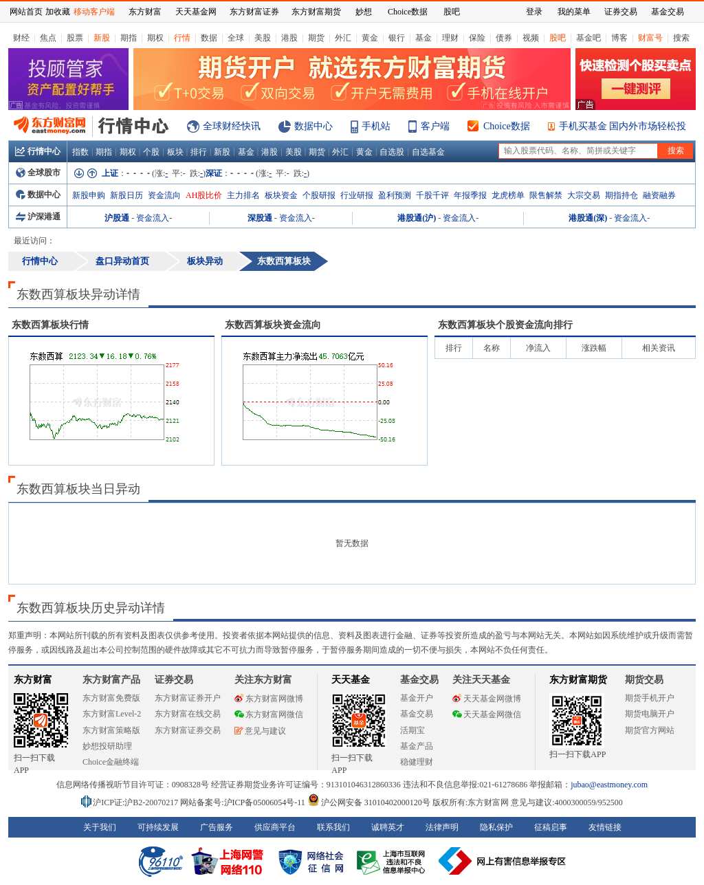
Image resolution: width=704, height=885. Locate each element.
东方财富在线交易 (188, 714)
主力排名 (243, 195)
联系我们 (333, 827)
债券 (504, 38)
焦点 (48, 38)
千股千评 (432, 195)
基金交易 (416, 714)
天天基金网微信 (486, 714)
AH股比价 (204, 195)
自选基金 (428, 152)
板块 (175, 152)
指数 (80, 152)
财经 (21, 38)
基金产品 (416, 746)
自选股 (392, 152)
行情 (182, 38)
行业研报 (356, 195)
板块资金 (281, 195)
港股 (289, 38)
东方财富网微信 (268, 714)
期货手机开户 (649, 698)
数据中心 (313, 126)
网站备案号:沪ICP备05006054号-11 (243, 802)
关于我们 (99, 827)
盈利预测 (394, 195)
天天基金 (350, 680)
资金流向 (164, 195)
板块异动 (205, 261)
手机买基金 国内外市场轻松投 (623, 126)
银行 (396, 38)
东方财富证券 (254, 12)
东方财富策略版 (111, 730)
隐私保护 (496, 827)
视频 (530, 38)
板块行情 (50, 325)
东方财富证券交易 (188, 730)
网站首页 (26, 12)
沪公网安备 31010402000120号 (368, 802)
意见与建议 (260, 731)
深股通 (260, 218)
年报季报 (470, 195)
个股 (151, 152)
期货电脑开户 (649, 714)
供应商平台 (275, 827)
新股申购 (88, 195)
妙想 (363, 12)
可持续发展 (158, 827)
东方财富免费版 (111, 698)
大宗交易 (583, 195)
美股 (262, 38)
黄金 (370, 38)
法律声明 (442, 827)
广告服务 (216, 827)
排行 (198, 152)
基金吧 (588, 38)
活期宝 (412, 730)
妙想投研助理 (107, 746)
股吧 (557, 38)
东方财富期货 (578, 680)
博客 (619, 38)
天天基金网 (196, 12)
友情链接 (605, 827)
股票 (75, 38)
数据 (209, 38)
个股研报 (319, 195)
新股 (102, 38)
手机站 (376, 126)
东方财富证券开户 (188, 698)
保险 (477, 38)
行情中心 (37, 151)
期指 (128, 38)
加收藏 (57, 12)
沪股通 (116, 218)
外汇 (343, 38)
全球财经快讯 (232, 126)
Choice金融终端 (110, 762)
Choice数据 (506, 126)
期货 (316, 38)
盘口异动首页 (122, 261)
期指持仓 (621, 195)
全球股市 (38, 172)
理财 (450, 38)
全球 (236, 38)
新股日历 (126, 195)
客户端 (435, 126)
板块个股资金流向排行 (505, 325)
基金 (423, 38)
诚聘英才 (387, 827)
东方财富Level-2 (111, 714)
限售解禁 (545, 195)
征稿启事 (550, 827)
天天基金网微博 (486, 698)
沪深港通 (38, 216)
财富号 (650, 38)
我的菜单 (574, 12)
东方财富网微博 (268, 698)
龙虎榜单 (508, 195)
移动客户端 (94, 12)
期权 (155, 38)
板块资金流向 (273, 325)
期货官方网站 (649, 730)
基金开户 (416, 698)
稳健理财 (416, 762)
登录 (534, 12)
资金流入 (152, 218)
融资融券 (659, 195)
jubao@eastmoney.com (609, 784)
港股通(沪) (416, 218)
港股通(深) (588, 218)
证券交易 (620, 12)
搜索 (681, 38)
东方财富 (33, 680)
